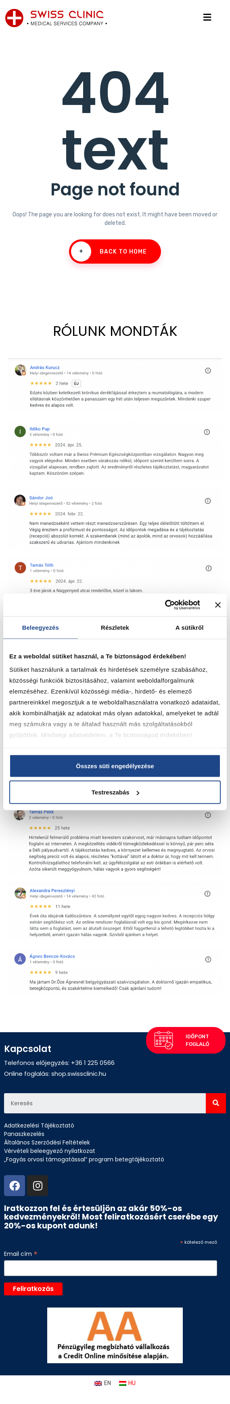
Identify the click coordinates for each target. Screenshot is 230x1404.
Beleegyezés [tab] (40, 627)
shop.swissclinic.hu (78, 1073)
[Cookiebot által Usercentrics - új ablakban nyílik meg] (165, 605)
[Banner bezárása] (218, 605)
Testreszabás (115, 792)
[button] (185, 1039)
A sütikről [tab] (190, 627)
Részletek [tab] (115, 627)
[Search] (216, 1103)
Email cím (21, 1254)
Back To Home (109, 251)
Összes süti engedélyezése (115, 765)
